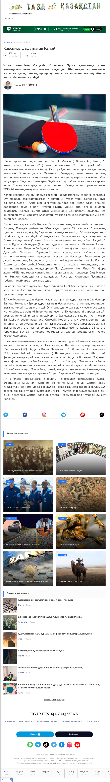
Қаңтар (19, 773)
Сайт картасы (93, 721)
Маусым (84, 773)
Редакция (10, 721)
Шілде (97, 773)
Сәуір (58, 773)
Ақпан (32, 773)
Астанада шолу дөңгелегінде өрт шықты (41, 650)
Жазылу (35, 734)
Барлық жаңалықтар (54, 699)
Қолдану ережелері (72, 721)
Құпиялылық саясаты (47, 721)
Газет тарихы (25, 721)
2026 (6, 773)
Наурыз (45, 773)
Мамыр (71, 773)
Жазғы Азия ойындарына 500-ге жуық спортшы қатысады (51, 667)
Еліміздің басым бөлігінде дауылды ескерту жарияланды (50, 616)
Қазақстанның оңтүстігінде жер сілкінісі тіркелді (45, 599)
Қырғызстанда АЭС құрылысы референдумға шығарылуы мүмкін (55, 633)
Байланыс (74, 734)
